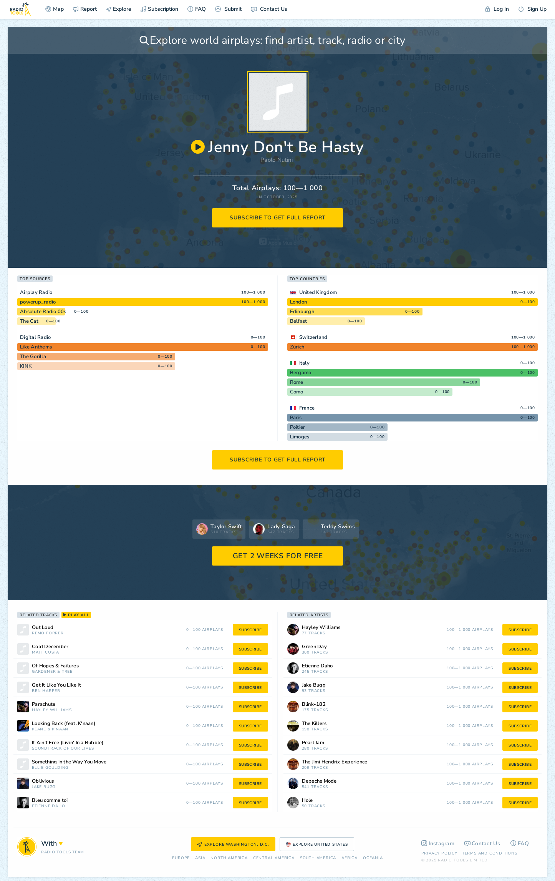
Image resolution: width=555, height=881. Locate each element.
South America (318, 858)
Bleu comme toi (50, 800)
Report (85, 9)
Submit (228, 9)
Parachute (43, 704)
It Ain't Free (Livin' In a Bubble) (68, 743)
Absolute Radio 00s (43, 311)
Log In (497, 9)
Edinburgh (302, 311)
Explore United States (317, 844)
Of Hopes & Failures (55, 666)
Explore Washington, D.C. (233, 844)
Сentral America (274, 858)
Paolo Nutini (276, 160)
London (298, 302)
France (307, 408)
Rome (296, 382)
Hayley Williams (52, 710)
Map (54, 9)
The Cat (29, 321)
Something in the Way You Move (69, 762)
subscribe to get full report (278, 217)
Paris (296, 417)
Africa (349, 858)
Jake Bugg (43, 787)
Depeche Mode (319, 781)
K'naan (60, 729)
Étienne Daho (48, 806)
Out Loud (42, 627)
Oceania (373, 858)
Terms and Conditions (489, 853)
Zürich (297, 346)
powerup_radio (38, 302)
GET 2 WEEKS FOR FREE (278, 556)
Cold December (50, 647)
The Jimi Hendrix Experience (335, 762)
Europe (181, 858)
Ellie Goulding (50, 768)
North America (228, 858)
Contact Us (269, 9)
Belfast (298, 321)
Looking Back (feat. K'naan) (63, 724)
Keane (39, 729)
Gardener (44, 672)
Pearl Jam (313, 743)
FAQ (196, 9)
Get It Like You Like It (56, 685)
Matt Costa (45, 652)
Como (296, 391)
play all (76, 615)
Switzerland (313, 337)
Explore (118, 9)
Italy (304, 363)
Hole (307, 800)
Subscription (159, 9)
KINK (25, 366)
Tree (67, 672)
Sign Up (532, 9)
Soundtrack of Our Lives (63, 749)
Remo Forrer (48, 633)
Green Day (314, 647)
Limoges (300, 436)
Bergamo (300, 372)
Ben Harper (46, 691)
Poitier (297, 427)
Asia (200, 858)
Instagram (438, 843)
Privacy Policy (439, 853)
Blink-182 (314, 704)
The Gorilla (33, 356)
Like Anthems (36, 346)
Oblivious (43, 781)
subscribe (250, 630)
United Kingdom (318, 292)
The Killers (314, 724)
